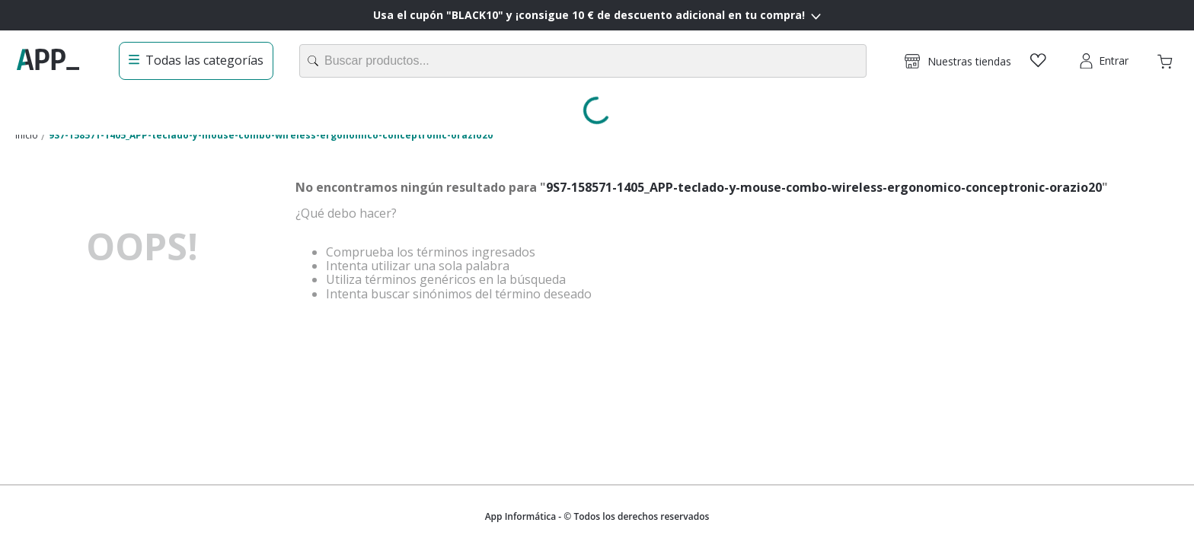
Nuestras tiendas (969, 61)
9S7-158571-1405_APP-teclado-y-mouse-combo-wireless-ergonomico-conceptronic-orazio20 (271, 135)
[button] (958, 61)
